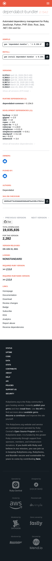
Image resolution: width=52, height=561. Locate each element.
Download (7, 299)
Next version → (40, 217)
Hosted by (17, 498)
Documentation (10, 295)
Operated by (16, 480)
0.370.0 (6, 75)
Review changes (10, 303)
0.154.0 (6, 87)
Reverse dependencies (13, 327)
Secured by (37, 536)
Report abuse (9, 323)
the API (39, 409)
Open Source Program (24, 431)
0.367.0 (6, 82)
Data (8, 361)
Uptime (9, 352)
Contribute (11, 369)
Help (8, 377)
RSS (5, 315)
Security (10, 394)
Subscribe (7, 311)
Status (9, 348)
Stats (8, 365)
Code (8, 356)
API (7, 381)
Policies (9, 385)
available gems (31, 412)
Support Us (11, 390)
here (38, 459)
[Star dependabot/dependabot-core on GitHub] (7, 222)
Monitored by (16, 517)
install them (25, 409)
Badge (6, 307)
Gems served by (36, 517)
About (9, 373)
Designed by (36, 479)
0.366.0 (6, 84)
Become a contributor (16, 415)
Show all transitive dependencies (18, 144)
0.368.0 (6, 80)
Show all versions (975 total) (16, 91)
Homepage (8, 291)
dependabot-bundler (20, 11)
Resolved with (36, 498)
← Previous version (14, 217)
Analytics (7, 319)
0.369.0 (6, 77)
